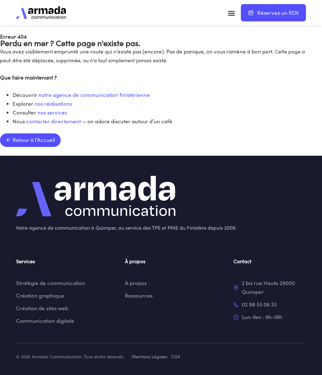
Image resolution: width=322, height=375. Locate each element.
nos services (52, 112)
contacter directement (53, 121)
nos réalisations (53, 103)
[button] (231, 13)
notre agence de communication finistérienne (94, 94)
